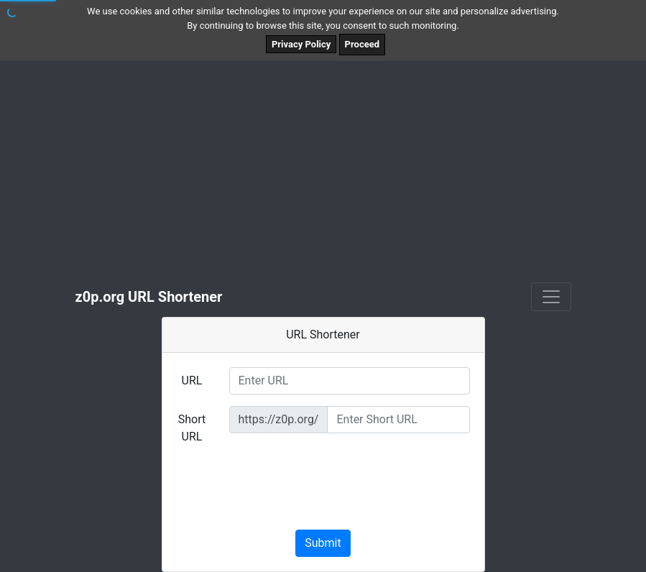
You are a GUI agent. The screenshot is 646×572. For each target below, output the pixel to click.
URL (192, 380)
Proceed (362, 44)
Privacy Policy (301, 44)
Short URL (192, 427)
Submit (323, 543)
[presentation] (323, 490)
